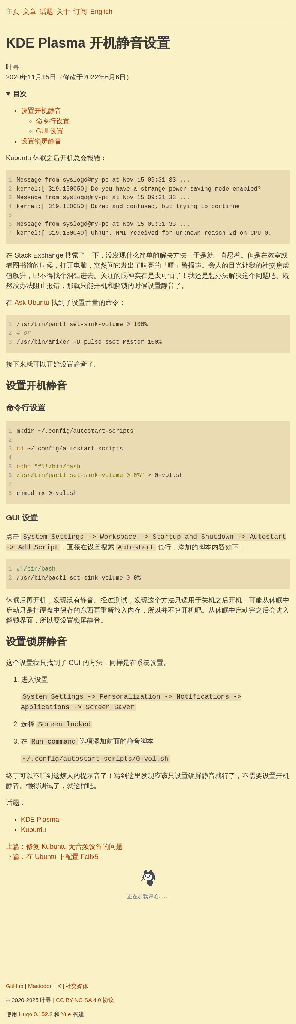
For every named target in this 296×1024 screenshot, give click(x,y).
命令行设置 (53, 121)
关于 (63, 11)
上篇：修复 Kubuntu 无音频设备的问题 (64, 846)
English (101, 11)
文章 (29, 11)
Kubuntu (33, 829)
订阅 (80, 11)
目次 (20, 94)
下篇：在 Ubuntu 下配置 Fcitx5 (52, 856)
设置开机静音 (41, 111)
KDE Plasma (40, 819)
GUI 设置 (49, 131)
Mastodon (40, 986)
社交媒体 (77, 986)
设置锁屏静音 (41, 141)
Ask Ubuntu (32, 302)
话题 (46, 11)
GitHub (15, 986)
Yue (66, 1014)
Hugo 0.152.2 (35, 1014)
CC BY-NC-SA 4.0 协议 (85, 1000)
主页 (12, 11)
